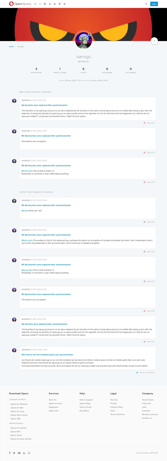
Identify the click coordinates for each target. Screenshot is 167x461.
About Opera (147, 400)
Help (82, 393)
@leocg (25, 210)
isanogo (26, 100)
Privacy (113, 403)
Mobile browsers (16, 423)
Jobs (144, 407)
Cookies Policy (116, 407)
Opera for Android (18, 428)
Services (54, 393)
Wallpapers (53, 407)
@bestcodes (27, 171)
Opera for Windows (19, 404)
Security (114, 400)
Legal (113, 393)
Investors (146, 411)
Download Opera (18, 393)
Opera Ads (53, 411)
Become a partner (150, 414)
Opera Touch (16, 435)
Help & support (86, 400)
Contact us (147, 418)
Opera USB (15, 419)
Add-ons (52, 400)
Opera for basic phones (21, 439)
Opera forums (86, 407)
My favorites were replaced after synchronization (44, 105)
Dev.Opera (84, 411)
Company (147, 393)
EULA (112, 411)
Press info (146, 403)
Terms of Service (117, 414)
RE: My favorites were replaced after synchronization (46, 136)
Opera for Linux (17, 411)
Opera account (55, 403)
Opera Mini (15, 432)
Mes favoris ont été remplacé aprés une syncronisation (47, 354)
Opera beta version (19, 415)
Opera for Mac (17, 408)
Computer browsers (17, 399)
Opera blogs (85, 403)
